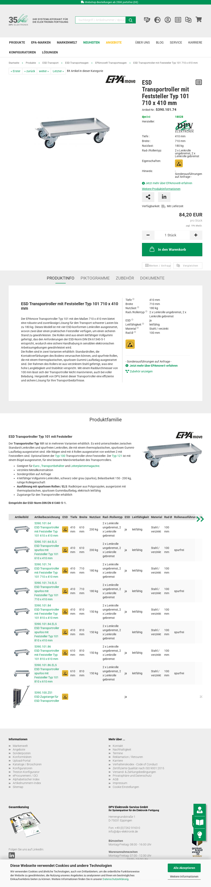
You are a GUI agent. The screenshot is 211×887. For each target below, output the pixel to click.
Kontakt (118, 745)
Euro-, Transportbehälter (48, 466)
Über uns (142, 42)
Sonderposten (22, 753)
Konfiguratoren (22, 52)
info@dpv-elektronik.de (123, 831)
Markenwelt (67, 42)
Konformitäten (22, 757)
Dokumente (152, 278)
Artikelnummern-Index (27, 783)
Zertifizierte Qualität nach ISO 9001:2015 (138, 768)
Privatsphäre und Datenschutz (132, 775)
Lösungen (50, 52)
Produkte (17, 42)
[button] (200, 618)
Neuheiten (91, 42)
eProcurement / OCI (25, 775)
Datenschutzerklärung (115, 879)
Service (176, 42)
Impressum (120, 783)
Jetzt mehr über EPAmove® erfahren (168, 183)
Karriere (195, 42)
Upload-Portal (21, 760)
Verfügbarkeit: (151, 206)
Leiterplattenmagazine (84, 466)
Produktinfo (60, 278)
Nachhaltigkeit (122, 749)
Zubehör (125, 278)
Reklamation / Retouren (128, 757)
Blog (160, 42)
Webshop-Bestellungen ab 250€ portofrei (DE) (111, 2)
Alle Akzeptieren (184, 868)
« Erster (15, 71)
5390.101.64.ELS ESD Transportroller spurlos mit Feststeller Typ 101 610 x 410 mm (46, 550)
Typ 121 (117, 455)
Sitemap (18, 787)
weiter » (44, 71)
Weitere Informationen (184, 876)
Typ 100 (60, 455)
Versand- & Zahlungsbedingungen (134, 772)
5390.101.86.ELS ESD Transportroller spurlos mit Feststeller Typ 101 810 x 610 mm (46, 673)
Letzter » (58, 71)
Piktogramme (95, 278)
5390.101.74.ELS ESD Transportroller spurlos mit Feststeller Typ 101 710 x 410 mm (46, 591)
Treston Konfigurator (26, 772)
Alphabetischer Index (26, 779)
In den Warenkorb (167, 249)
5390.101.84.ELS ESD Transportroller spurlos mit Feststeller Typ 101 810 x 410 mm (46, 632)
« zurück (29, 71)
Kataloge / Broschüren (27, 764)
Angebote (114, 42)
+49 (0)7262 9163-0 (127, 827)
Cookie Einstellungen (126, 787)
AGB (115, 779)
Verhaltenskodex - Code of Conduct (135, 764)
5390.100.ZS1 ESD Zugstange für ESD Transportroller (46, 696)
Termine (118, 753)
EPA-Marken (41, 42)
